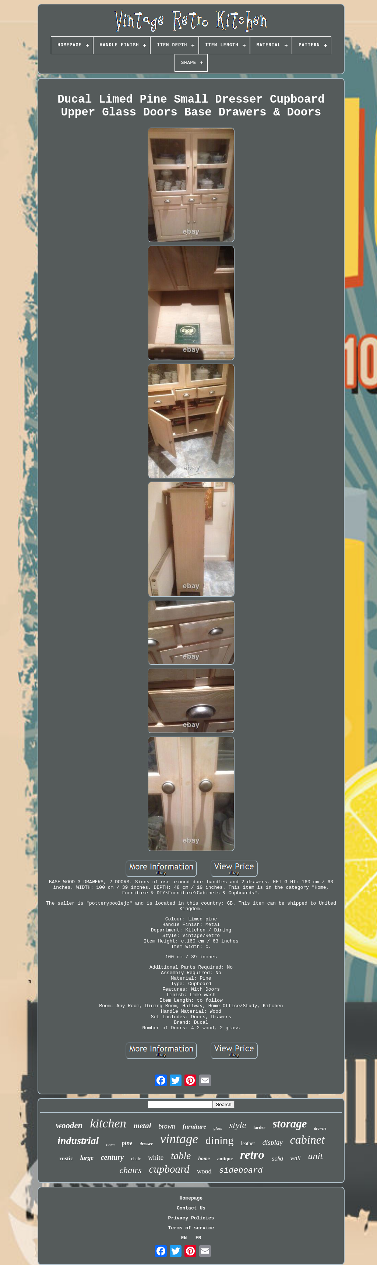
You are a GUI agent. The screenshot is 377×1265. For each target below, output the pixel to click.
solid (277, 1158)
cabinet (307, 1139)
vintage (179, 1139)
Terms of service (191, 1228)
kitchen (108, 1123)
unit (315, 1156)
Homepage (191, 1198)
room (110, 1144)
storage (290, 1123)
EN (184, 1238)
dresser (146, 1143)
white (155, 1157)
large (87, 1157)
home (204, 1158)
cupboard (169, 1169)
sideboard (241, 1170)
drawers (320, 1128)
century (112, 1157)
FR (198, 1238)
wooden (69, 1125)
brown (167, 1126)
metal (142, 1125)
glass (218, 1128)
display (273, 1142)
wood (204, 1171)
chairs (131, 1170)
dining (219, 1140)
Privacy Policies (191, 1218)
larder (259, 1127)
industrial (78, 1140)
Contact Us (191, 1208)
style (237, 1125)
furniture (194, 1126)
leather (248, 1143)
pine (127, 1143)
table (181, 1155)
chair (136, 1158)
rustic (66, 1158)
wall (295, 1158)
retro (252, 1154)
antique (225, 1158)
